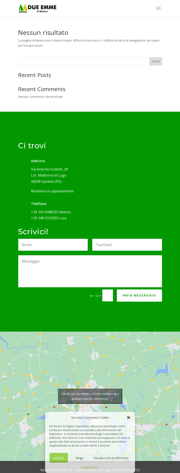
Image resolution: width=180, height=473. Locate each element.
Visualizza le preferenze (110, 458)
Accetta (58, 458)
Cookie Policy (90, 467)
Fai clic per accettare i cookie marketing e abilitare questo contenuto (90, 396)
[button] (128, 417)
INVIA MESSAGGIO (139, 295)
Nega (79, 458)
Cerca (156, 61)
